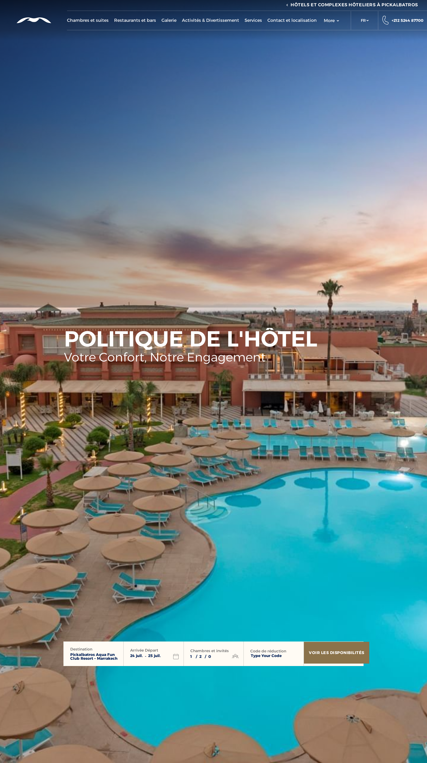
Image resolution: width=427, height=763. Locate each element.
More (331, 20)
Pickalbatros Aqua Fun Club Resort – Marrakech (94, 656)
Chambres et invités (209, 651)
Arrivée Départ (144, 650)
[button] (364, 20)
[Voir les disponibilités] (337, 654)
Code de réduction (268, 651)
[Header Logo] (33, 20)
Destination (81, 649)
